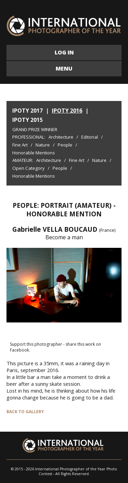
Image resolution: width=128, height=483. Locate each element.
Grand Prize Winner (34, 129)
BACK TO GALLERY (25, 412)
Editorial (89, 137)
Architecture (60, 137)
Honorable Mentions (33, 153)
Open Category (28, 168)
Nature (42, 145)
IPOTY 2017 (27, 110)
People (65, 145)
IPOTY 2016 (67, 110)
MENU (64, 68)
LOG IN (64, 52)
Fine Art (20, 145)
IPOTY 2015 (27, 120)
